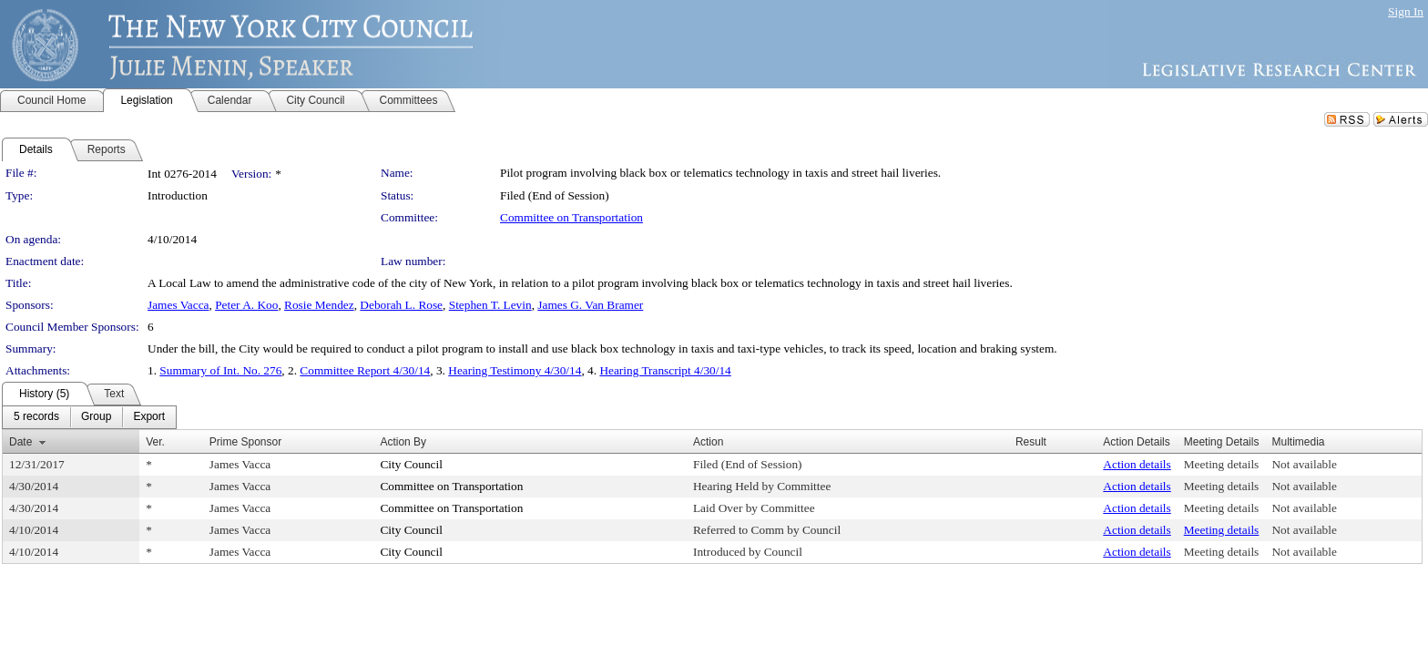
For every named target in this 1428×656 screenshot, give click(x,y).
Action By (403, 442)
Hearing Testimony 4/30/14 (514, 370)
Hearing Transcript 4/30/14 (664, 370)
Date (20, 442)
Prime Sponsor (245, 442)
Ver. (155, 442)
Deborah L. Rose (401, 305)
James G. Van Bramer (590, 305)
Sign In (1405, 11)
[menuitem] (36, 417)
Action (708, 442)
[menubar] (89, 417)
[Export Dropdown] (149, 417)
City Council (411, 464)
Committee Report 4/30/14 (365, 370)
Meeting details (1222, 464)
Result (1030, 442)
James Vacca (178, 305)
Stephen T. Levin (490, 305)
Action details (1136, 464)
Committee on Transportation (571, 217)
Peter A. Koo (246, 305)
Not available (1303, 464)
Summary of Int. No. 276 (220, 370)
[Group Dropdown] (96, 417)
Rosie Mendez (319, 305)
